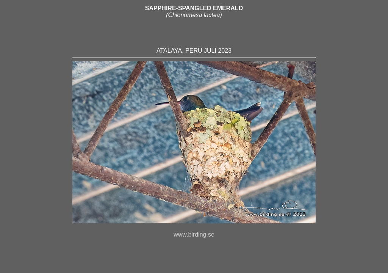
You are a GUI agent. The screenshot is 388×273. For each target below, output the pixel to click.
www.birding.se (194, 238)
